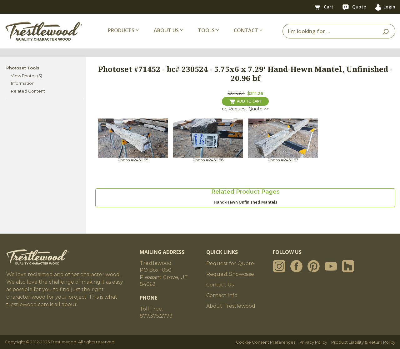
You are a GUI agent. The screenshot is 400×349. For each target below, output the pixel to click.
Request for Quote (230, 263)
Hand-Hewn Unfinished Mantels (245, 202)
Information (22, 83)
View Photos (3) (26, 75)
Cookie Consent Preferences (265, 342)
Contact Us (220, 285)
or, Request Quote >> (245, 109)
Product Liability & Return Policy (363, 342)
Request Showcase (230, 274)
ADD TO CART (245, 101)
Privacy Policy (313, 342)
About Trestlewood (230, 306)
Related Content (28, 91)
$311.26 (255, 93)
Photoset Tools (22, 67)
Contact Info (222, 295)
